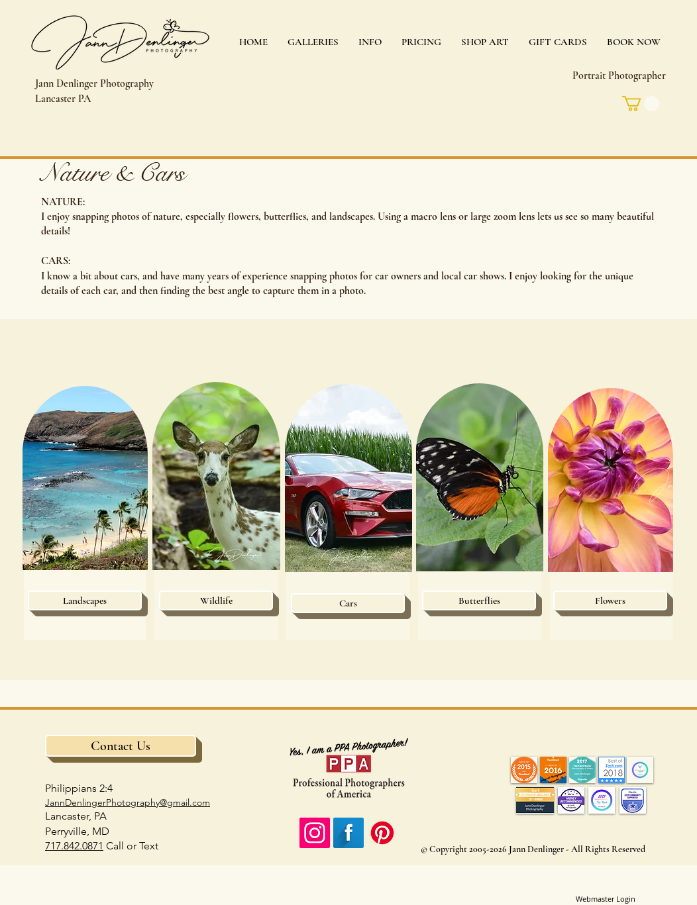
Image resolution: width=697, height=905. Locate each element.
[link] (640, 103)
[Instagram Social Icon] (314, 833)
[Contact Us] (120, 746)
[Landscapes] (85, 600)
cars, (130, 276)
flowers (243, 216)
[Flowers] (610, 600)
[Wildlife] (216, 600)
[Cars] (348, 603)
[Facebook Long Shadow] (348, 833)
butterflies (285, 216)
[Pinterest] (382, 833)
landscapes (351, 216)
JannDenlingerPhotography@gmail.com (127, 802)
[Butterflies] (479, 600)
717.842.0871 (74, 845)
